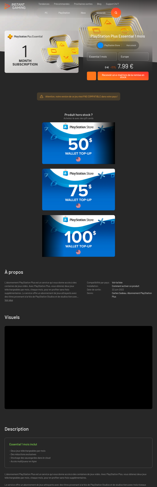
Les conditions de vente (41, 420)
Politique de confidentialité (43, 426)
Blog (99, 3)
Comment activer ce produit (125, 178)
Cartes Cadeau (119, 185)
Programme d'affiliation (41, 431)
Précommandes (61, 3)
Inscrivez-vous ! (140, 406)
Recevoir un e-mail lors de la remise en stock (123, 76)
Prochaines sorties (83, 3)
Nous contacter (37, 436)
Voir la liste (117, 174)
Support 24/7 (112, 3)
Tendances (43, 3)
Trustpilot (9, 420)
